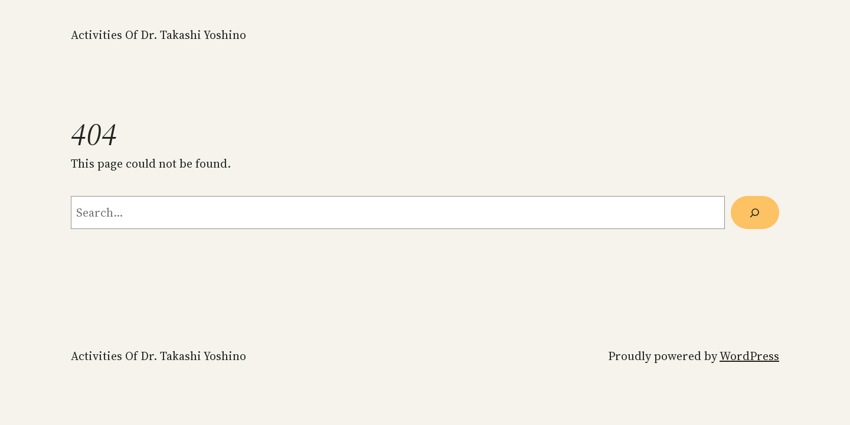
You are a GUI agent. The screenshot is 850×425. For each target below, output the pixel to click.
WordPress (749, 356)
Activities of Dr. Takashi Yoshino (158, 35)
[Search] (755, 212)
